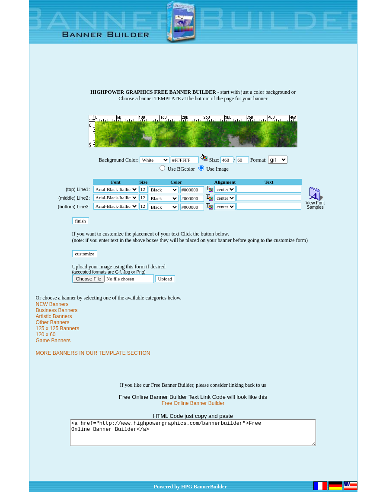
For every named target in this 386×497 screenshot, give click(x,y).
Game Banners (53, 341)
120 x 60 (46, 334)
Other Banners (53, 322)
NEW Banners (52, 304)
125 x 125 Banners (58, 328)
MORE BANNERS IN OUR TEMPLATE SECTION (93, 353)
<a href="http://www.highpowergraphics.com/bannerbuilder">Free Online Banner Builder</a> (193, 435)
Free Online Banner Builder (193, 403)
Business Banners (57, 310)
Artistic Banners (54, 316)
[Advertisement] (193, 70)
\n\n (277, 160)
